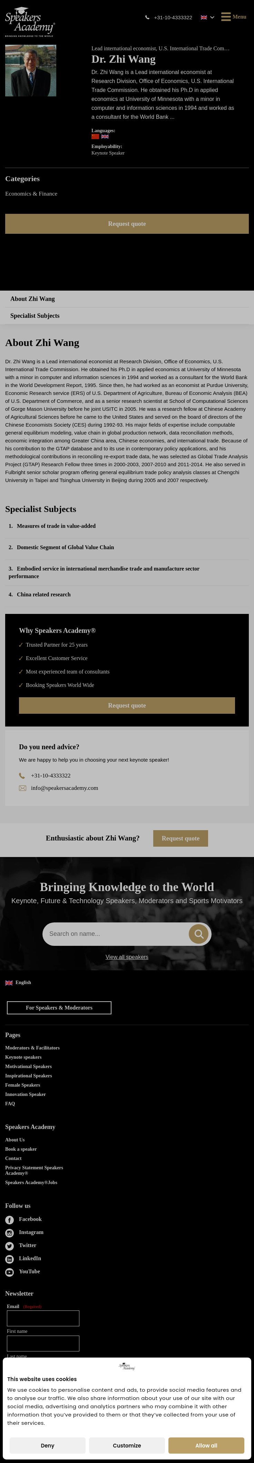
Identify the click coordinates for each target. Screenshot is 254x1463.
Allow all (206, 1445)
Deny (47, 1445)
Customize (127, 1445)
